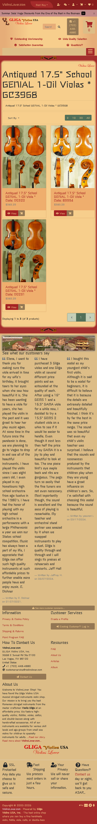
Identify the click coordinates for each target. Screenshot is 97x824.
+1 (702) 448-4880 (72, 26)
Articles (55, 661)
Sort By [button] (12, 118)
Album (54, 667)
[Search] (49, 26)
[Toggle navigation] (90, 52)
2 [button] (68, 118)
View (11, 213)
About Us (56, 655)
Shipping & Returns (13, 631)
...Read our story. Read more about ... (23, 738)
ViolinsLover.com (13, 4)
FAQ (53, 649)
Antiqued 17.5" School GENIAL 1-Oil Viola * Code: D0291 (21, 290)
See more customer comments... (48, 607)
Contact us (82, 774)
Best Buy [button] (41, 5)
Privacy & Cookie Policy (15, 619)
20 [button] (81, 118)
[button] (67, 4)
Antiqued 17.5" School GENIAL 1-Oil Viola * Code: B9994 (69, 196)
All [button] (88, 118)
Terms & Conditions (12, 625)
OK (83, 13)
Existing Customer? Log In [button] (73, 626)
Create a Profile (59, 619)
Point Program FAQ (13, 637)
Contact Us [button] (24, 676)
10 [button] (74, 118)
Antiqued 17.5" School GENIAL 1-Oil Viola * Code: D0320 (21, 196)
